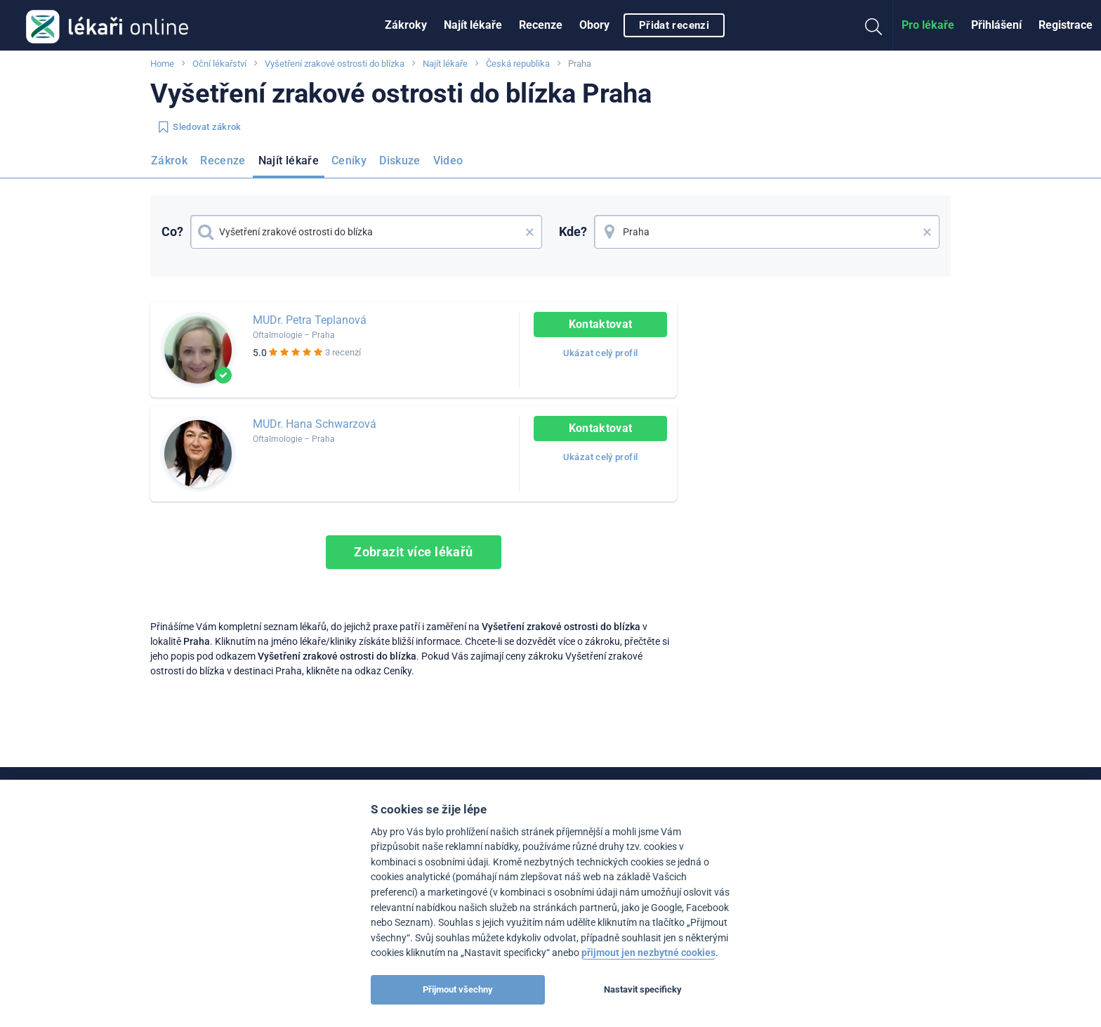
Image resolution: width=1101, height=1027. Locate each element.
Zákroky (406, 25)
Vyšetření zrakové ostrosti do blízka (334, 63)
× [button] (529, 231)
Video (448, 160)
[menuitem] (405, 25)
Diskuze (400, 160)
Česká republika (518, 63)
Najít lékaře (473, 25)
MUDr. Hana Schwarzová (314, 424)
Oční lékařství (219, 63)
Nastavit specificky (643, 989)
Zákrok (169, 160)
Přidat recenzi (674, 25)
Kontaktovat (601, 324)
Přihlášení (996, 25)
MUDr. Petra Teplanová (310, 320)
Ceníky (349, 160)
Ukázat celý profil (600, 353)
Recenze (540, 25)
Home (162, 63)
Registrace (1066, 25)
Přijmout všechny (458, 989)
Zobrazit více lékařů (413, 551)
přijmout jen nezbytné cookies (648, 953)
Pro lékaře (928, 25)
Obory (594, 25)
